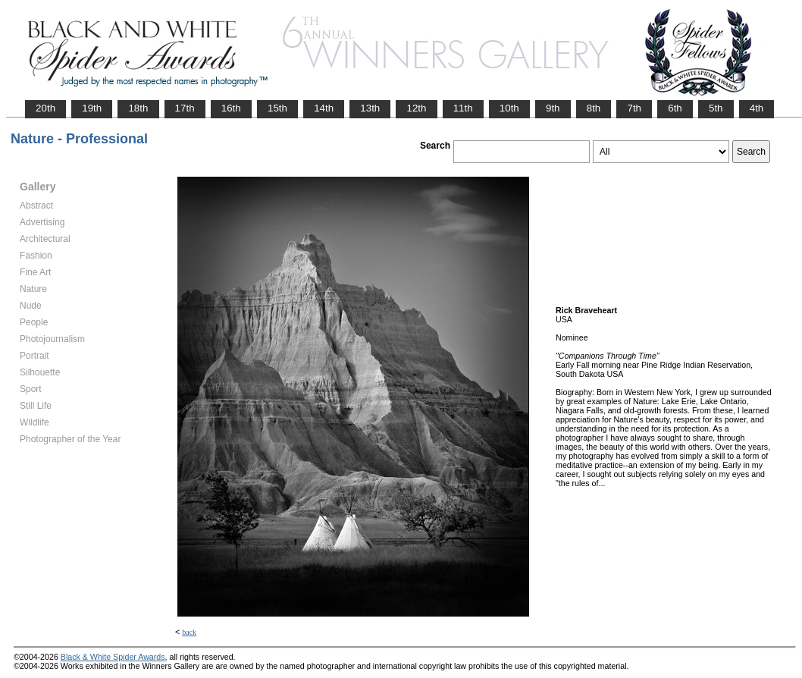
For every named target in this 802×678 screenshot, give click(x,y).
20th (45, 108)
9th (553, 108)
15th (277, 108)
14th (323, 108)
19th (92, 108)
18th (138, 108)
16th (231, 108)
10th (509, 108)
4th (756, 108)
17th (185, 108)
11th (463, 108)
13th (370, 108)
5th (716, 108)
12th (416, 108)
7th (634, 108)
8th (593, 108)
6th (675, 108)
